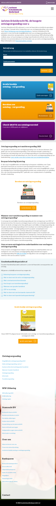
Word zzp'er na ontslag (8, 433)
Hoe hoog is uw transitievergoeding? (16, 283)
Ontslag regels (6, 399)
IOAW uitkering (6, 396)
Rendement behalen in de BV (10, 415)
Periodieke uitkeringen (8, 418)
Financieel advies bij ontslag (10, 447)
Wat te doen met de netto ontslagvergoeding (19, 277)
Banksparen (8, 458)
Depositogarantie (7, 478)
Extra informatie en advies (9, 481)
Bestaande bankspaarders (10, 463)
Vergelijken (5, 475)
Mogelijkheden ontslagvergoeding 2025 (14, 361)
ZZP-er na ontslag (10, 289)
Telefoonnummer (9, 61)
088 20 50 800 (51, 2)
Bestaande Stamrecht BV (9, 412)
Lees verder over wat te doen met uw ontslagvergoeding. (30, 157)
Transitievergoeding (8, 379)
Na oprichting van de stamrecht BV (12, 424)
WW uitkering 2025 (7, 393)
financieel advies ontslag (23, 41)
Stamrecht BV (9, 407)
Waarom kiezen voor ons (9, 444)
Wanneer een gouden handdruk (14, 286)
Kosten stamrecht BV (8, 421)
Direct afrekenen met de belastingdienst (18, 31)
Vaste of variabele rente (9, 472)
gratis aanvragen (26, 341)
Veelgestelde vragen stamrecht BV (12, 430)
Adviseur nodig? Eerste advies (11, 2)
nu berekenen (26, 208)
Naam (5, 54)
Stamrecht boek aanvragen (10, 427)
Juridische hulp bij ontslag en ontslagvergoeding (16, 450)
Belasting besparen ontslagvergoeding (17, 274)
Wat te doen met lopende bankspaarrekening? (19, 295)
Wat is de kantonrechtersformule (15, 280)
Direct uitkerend (7, 466)
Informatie (5, 376)
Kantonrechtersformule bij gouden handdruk (15, 367)
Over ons (6, 439)
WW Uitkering (9, 388)
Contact (6, 495)
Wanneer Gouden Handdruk (10, 370)
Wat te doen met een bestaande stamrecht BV (19, 292)
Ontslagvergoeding (11, 356)
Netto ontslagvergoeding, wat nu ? (12, 364)
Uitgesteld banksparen (8, 469)
